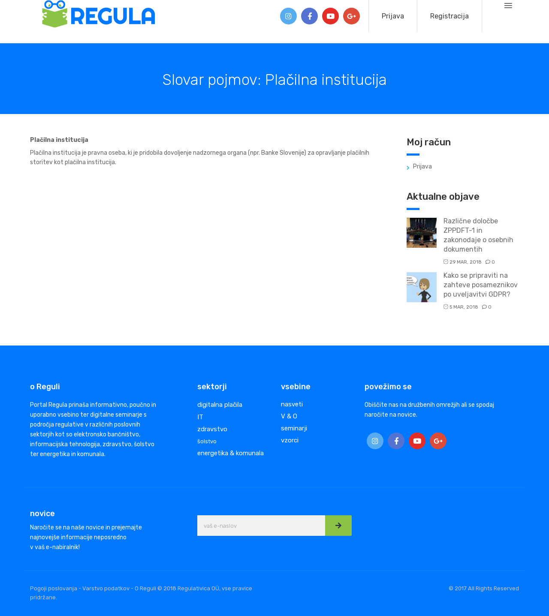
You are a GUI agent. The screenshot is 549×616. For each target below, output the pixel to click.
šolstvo (207, 441)
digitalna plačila (219, 405)
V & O (289, 416)
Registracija (449, 16)
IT (200, 417)
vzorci (290, 440)
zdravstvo (212, 429)
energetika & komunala (230, 453)
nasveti (292, 404)
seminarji (294, 428)
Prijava (393, 16)
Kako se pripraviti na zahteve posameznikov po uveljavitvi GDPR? (480, 284)
